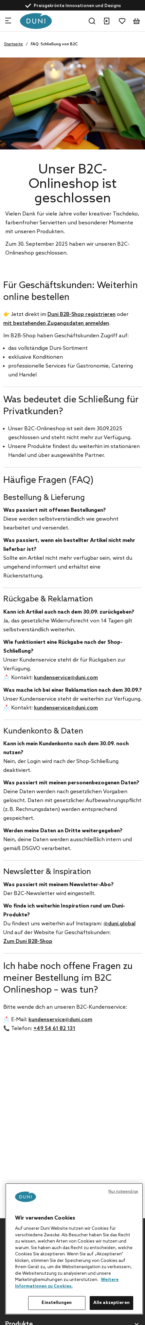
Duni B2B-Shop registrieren (81, 314)
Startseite (13, 44)
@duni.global (119, 924)
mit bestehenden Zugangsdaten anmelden (56, 323)
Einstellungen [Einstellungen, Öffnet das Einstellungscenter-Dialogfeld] (57, 1302)
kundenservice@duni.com (66, 678)
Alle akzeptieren (111, 1302)
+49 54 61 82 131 (54, 1028)
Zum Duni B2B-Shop (27, 941)
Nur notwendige (123, 1191)
